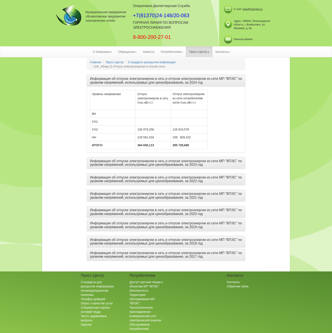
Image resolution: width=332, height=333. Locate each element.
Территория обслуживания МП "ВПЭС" (142, 299)
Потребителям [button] (172, 51)
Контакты (233, 282)
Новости (148, 51)
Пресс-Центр (114, 62)
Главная (95, 62)
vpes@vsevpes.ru (252, 9)
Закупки (86, 324)
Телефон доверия (93, 299)
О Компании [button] (102, 51)
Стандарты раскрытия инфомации (152, 62)
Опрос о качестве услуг (97, 303)
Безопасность (139, 290)
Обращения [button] (127, 51)
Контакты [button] (223, 51)
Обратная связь (238, 286)
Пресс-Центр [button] (199, 51)
